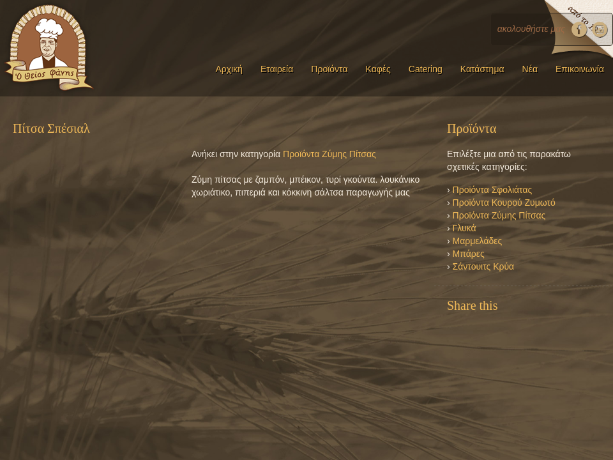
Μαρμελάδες (478, 241)
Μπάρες (469, 254)
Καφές (378, 69)
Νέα (530, 69)
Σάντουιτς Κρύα (484, 266)
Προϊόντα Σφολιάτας (493, 190)
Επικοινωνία (580, 69)
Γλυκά (464, 228)
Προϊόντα (329, 69)
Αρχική (229, 69)
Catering (426, 69)
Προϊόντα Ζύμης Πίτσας (329, 154)
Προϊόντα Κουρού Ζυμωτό (504, 202)
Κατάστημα (482, 69)
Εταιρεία (277, 69)
